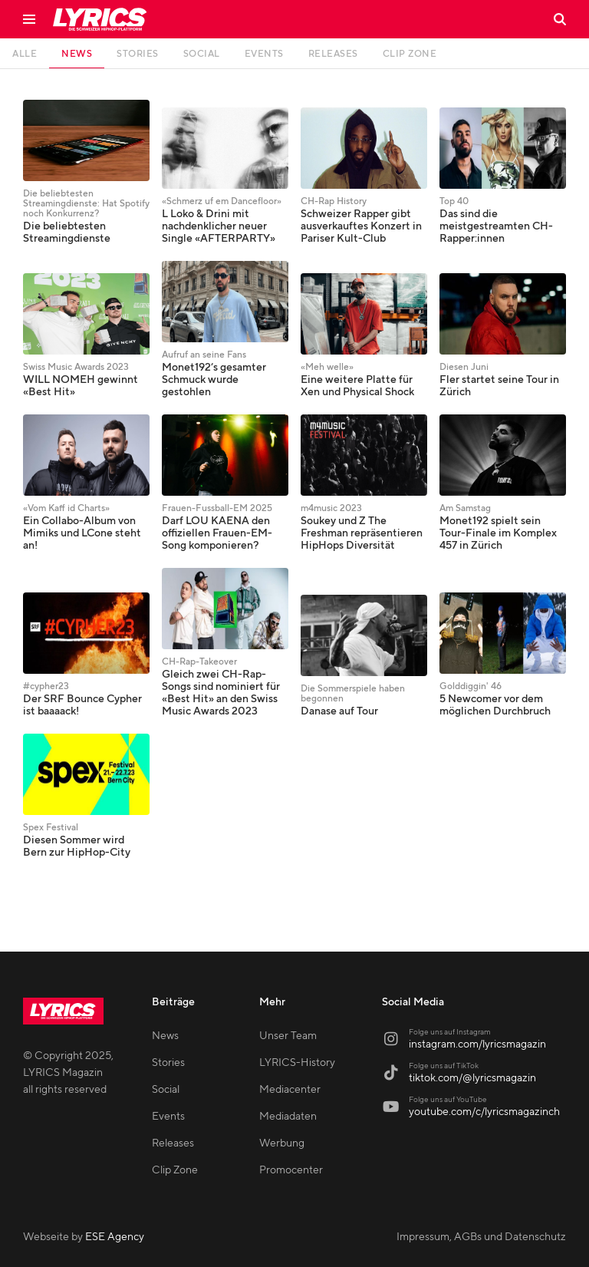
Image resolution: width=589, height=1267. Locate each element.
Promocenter (291, 1170)
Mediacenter (290, 1090)
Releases (173, 1143)
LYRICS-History (297, 1063)
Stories (168, 1063)
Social (165, 1090)
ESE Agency (114, 1237)
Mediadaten (288, 1116)
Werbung (281, 1143)
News (165, 1036)
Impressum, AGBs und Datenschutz (481, 1237)
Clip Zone (175, 1170)
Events (168, 1116)
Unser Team (288, 1036)
